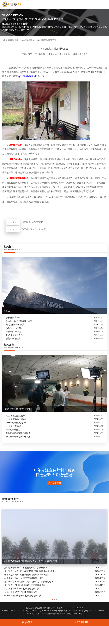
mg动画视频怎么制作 (15, 416)
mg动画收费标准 (13, 426)
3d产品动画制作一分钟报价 (34, 229)
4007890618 (81, 622)
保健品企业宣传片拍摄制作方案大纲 (20, 592)
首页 (16, 40)
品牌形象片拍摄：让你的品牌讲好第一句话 (23, 578)
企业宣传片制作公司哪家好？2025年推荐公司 (24, 585)
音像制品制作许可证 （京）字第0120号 (65, 613)
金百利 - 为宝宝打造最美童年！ (20, 321)
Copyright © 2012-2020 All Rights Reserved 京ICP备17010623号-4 (30, 611)
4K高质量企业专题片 (15, 335)
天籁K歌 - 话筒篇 (13, 331)
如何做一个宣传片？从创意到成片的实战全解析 (25, 568)
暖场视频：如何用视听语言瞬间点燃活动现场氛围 (26, 575)
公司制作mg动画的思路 (32, 222)
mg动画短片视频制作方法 (46, 40)
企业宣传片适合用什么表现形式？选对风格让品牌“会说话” (30, 571)
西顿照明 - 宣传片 (14, 328)
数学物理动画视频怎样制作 (18, 433)
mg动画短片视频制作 (28, 76)
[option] (54, 552)
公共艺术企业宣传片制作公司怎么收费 (21, 589)
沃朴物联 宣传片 (13, 317)
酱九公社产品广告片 (15, 324)
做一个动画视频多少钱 (16, 423)
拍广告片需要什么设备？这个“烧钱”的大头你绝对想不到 (29, 582)
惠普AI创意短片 (13, 338)
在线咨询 (27, 622)
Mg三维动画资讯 (27, 40)
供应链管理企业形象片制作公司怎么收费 (22, 596)
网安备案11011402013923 (70, 611)
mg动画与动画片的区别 (16, 419)
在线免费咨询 (54, 483)
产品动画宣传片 (13, 430)
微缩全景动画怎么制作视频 (18, 437)
